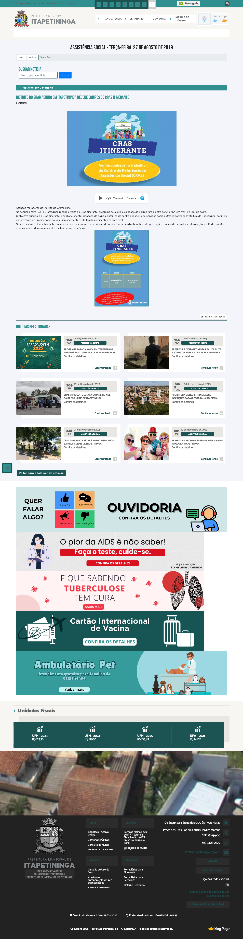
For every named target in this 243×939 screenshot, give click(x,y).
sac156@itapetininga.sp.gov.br (201, 852)
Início (21, 57)
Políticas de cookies (218, 895)
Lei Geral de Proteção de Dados (208, 904)
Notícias (33, 57)
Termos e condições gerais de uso (209, 891)
